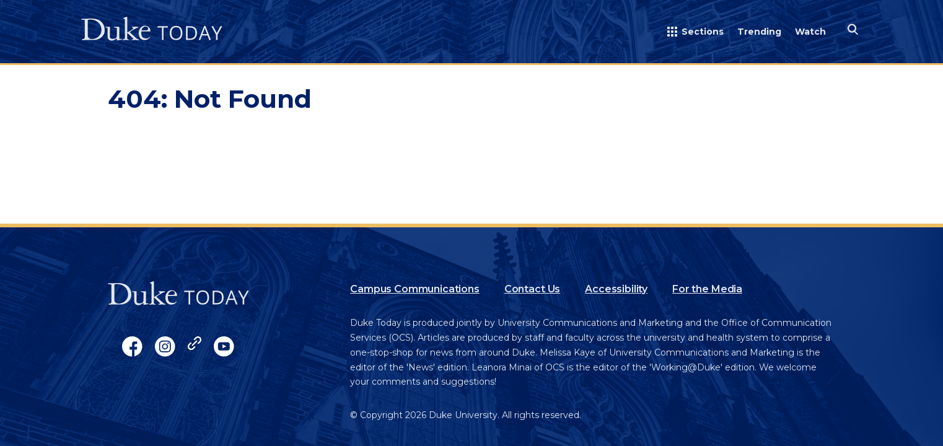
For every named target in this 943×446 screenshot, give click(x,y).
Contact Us (532, 289)
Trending (759, 31)
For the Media (707, 289)
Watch (810, 31)
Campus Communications (415, 289)
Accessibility (616, 289)
